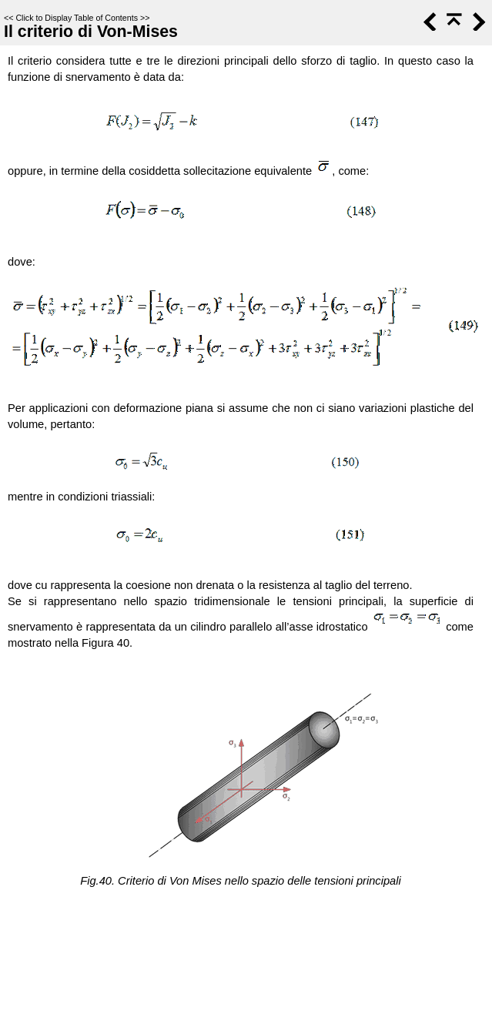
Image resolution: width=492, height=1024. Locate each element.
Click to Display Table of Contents (76, 17)
